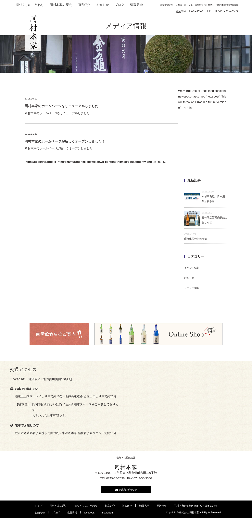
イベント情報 (191, 267)
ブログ (119, 4)
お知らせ (102, 4)
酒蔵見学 (136, 4)
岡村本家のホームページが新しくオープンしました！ (101, 144)
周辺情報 (162, 505)
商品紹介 (84, 4)
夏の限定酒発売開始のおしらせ (205, 217)
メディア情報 (191, 288)
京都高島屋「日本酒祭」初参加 (204, 196)
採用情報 (72, 512)
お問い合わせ (126, 489)
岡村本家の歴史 (61, 4)
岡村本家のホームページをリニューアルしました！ (101, 109)
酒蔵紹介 (127, 505)
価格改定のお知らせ (195, 236)
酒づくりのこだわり (30, 4)
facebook (89, 512)
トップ (38, 505)
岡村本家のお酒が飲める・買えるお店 (195, 505)
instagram (107, 512)
